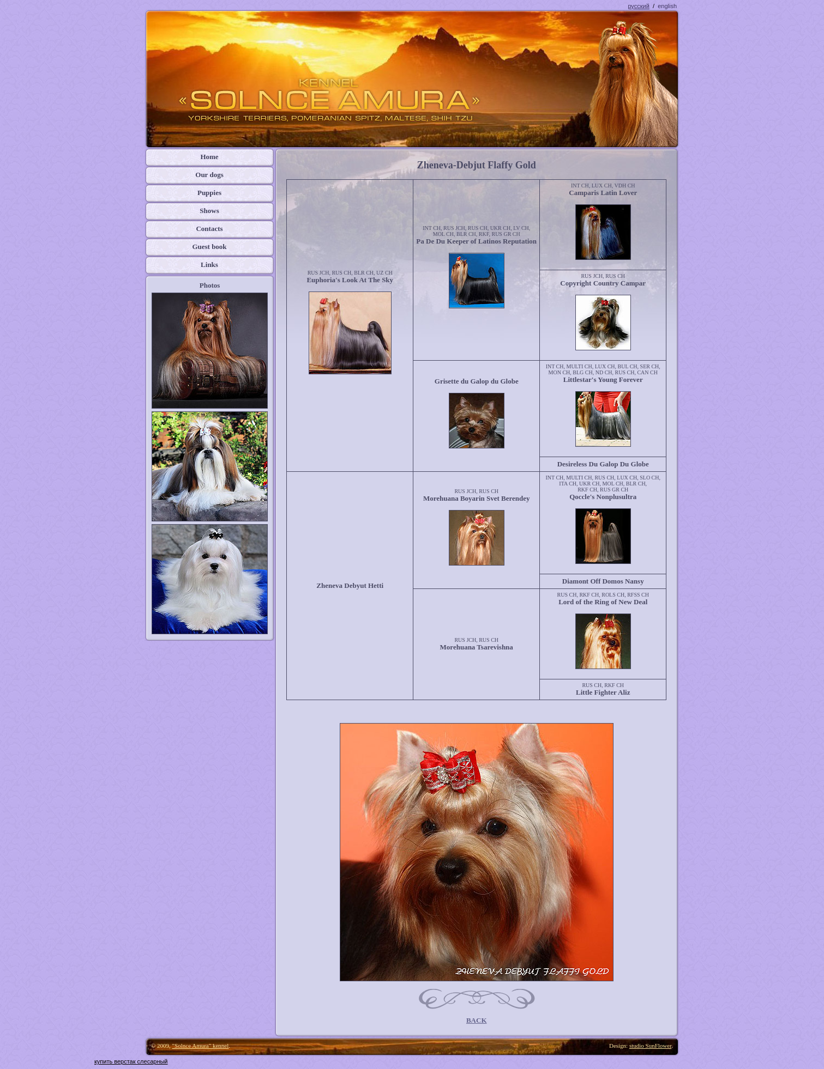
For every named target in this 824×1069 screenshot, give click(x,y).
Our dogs (209, 175)
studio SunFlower (650, 1045)
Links (209, 264)
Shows (209, 210)
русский (638, 6)
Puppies (209, 193)
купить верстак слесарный (131, 1061)
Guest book (209, 246)
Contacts (209, 228)
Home (209, 157)
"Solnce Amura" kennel (200, 1045)
